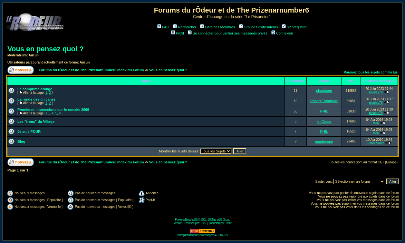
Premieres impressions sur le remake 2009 (53, 110)
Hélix (228, 223)
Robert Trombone (324, 101)
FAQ (163, 27)
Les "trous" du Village (35, 121)
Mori (376, 123)
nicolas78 (375, 92)
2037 (203, 223)
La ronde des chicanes (36, 99)
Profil (177, 33)
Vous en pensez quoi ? (45, 49)
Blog (21, 141)
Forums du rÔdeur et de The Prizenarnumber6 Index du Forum (91, 70)
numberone (324, 141)
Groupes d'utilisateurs (258, 27)
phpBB (193, 219)
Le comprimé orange (34, 89)
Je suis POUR (29, 131)
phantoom (324, 90)
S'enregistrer (294, 27)
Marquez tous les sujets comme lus (370, 72)
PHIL (324, 111)
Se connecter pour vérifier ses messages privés (227, 33)
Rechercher (184, 27)
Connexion (282, 33)
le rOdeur (324, 121)
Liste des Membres (217, 27)
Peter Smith (375, 143)
